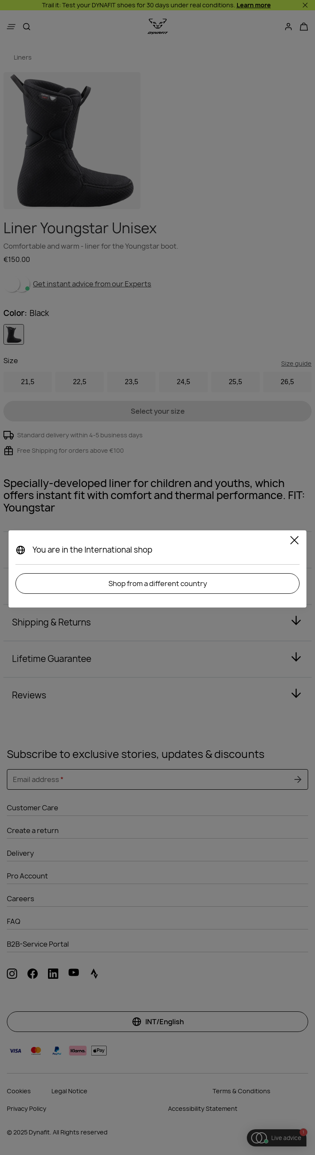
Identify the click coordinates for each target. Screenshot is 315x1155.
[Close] (294, 541)
